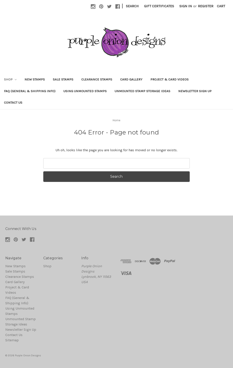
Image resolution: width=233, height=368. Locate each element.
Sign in (185, 6)
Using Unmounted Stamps (85, 91)
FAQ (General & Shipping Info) (29, 91)
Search (132, 6)
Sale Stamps (63, 79)
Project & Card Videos (169, 79)
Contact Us (13, 103)
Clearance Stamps (96, 79)
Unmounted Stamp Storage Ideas (142, 91)
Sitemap (12, 340)
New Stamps (35, 79)
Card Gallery (131, 79)
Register (205, 6)
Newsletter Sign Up (195, 91)
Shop (10, 79)
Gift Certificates (159, 6)
